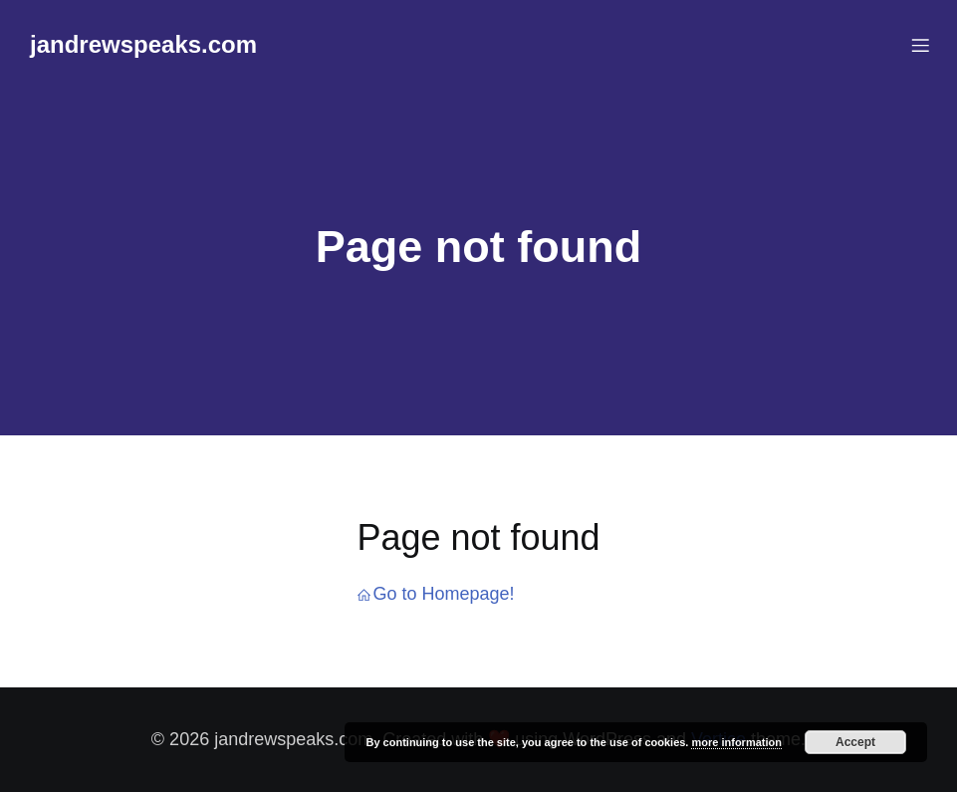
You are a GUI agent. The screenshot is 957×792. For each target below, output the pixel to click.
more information (736, 742)
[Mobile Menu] (920, 45)
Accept (855, 742)
